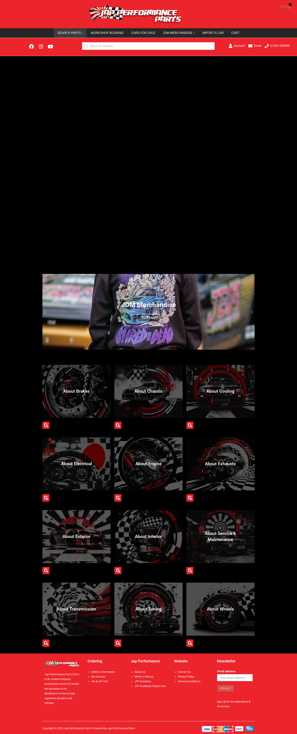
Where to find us (143, 676)
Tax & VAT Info (99, 681)
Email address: (226, 671)
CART (235, 32)
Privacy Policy (186, 676)
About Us (139, 671)
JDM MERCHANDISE (179, 33)
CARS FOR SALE (143, 32)
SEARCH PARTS (70, 33)
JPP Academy (142, 681)
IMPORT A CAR (213, 32)
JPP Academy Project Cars (150, 686)
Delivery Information (103, 671)
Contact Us (184, 671)
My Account (98, 676)
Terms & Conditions (189, 681)
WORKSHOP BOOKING (107, 32)
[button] (45, 312)
